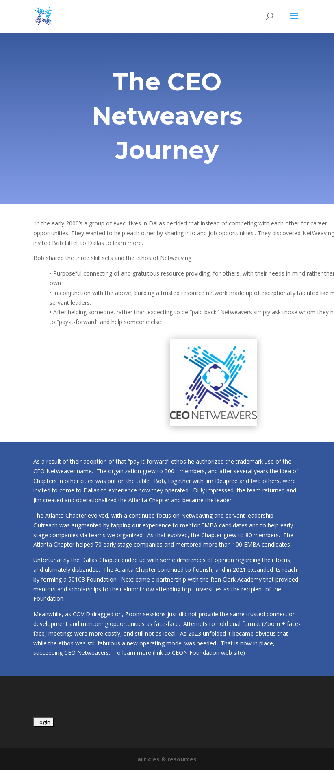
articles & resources (167, 759)
